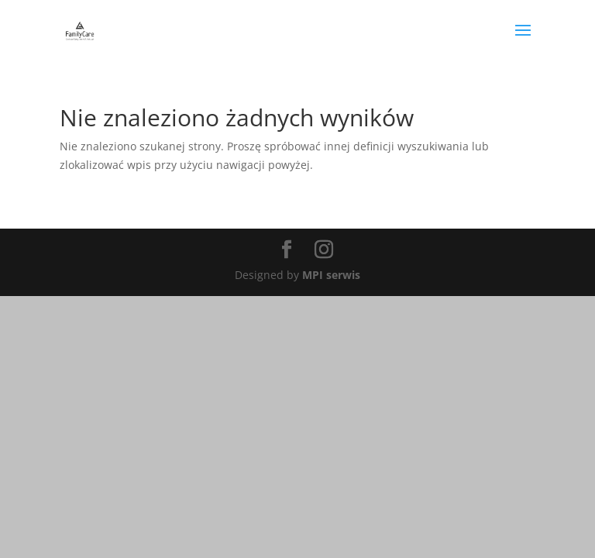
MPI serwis (331, 274)
